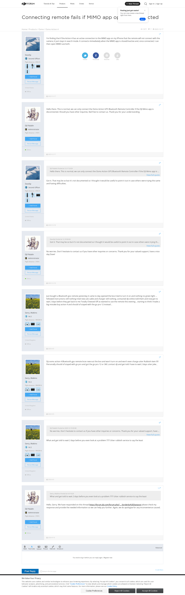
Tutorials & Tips (49, 4)
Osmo (41, 29)
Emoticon (60, 547)
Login (100, 558)
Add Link (52, 547)
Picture (45, 547)
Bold (25, 547)
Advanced (159, 548)
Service (91, 4)
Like (117, 56)
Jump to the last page (48, 571)
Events (81, 4)
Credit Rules (159, 570)
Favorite (107, 56)
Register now (108, 558)
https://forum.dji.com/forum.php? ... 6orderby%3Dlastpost (115, 504)
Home (24, 29)
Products (62, 4)
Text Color (31, 547)
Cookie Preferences (77, 587)
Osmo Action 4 (52, 29)
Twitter (85, 56)
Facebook (96, 56)
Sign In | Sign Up (155, 4)
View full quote (153, 175)
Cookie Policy (112, 589)
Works (72, 4)
